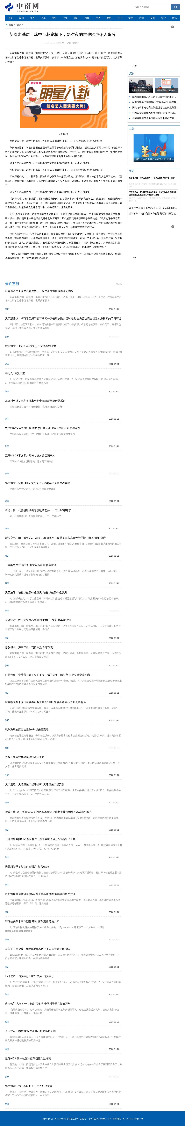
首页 (10, 18)
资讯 (76, 18)
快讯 (174, 18)
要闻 (152, 18)
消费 (65, 18)
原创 (21, 18)
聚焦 (109, 18)
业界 (32, 18)
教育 (141, 18)
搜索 (175, 7)
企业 (120, 18)
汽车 (43, 18)
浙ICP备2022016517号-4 (100, 1119)
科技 (87, 18)
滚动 (130, 18)
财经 (163, 18)
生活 (98, 18)
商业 (54, 18)
